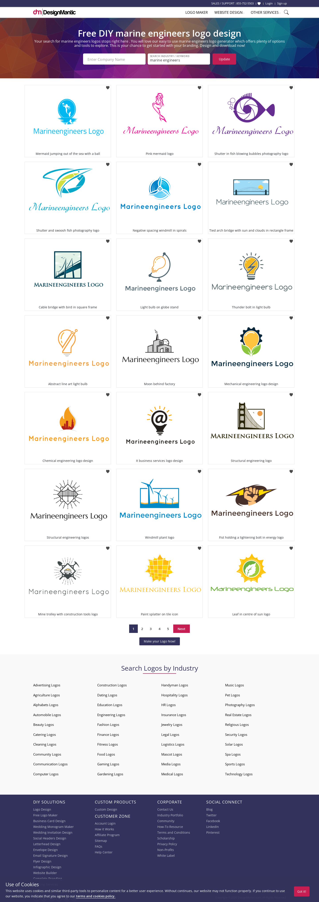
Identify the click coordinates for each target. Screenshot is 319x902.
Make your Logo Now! (159, 641)
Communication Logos (50, 763)
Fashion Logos (108, 724)
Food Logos (106, 754)
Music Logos (234, 684)
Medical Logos (172, 773)
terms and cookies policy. (95, 896)
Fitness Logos (107, 744)
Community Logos (47, 754)
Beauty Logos (43, 724)
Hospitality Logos (174, 694)
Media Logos (171, 763)
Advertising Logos (46, 684)
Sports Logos (235, 763)
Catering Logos (44, 734)
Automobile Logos (47, 714)
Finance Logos (108, 734)
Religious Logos (237, 724)
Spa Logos (233, 754)
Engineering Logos (111, 714)
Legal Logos (170, 734)
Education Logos (109, 704)
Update (224, 59)
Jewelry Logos (171, 724)
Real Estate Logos (238, 714)
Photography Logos (240, 704)
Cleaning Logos (44, 744)
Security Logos (236, 734)
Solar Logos (234, 744)
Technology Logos (239, 773)
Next (181, 628)
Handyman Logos (174, 684)
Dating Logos (107, 694)
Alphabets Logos (45, 704)
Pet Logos (232, 694)
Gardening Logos (110, 773)
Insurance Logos (173, 714)
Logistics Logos (172, 744)
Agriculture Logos (46, 694)
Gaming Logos (108, 763)
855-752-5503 (245, 3)
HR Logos (168, 704)
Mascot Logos (171, 754)
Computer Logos (45, 773)
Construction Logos (112, 684)
